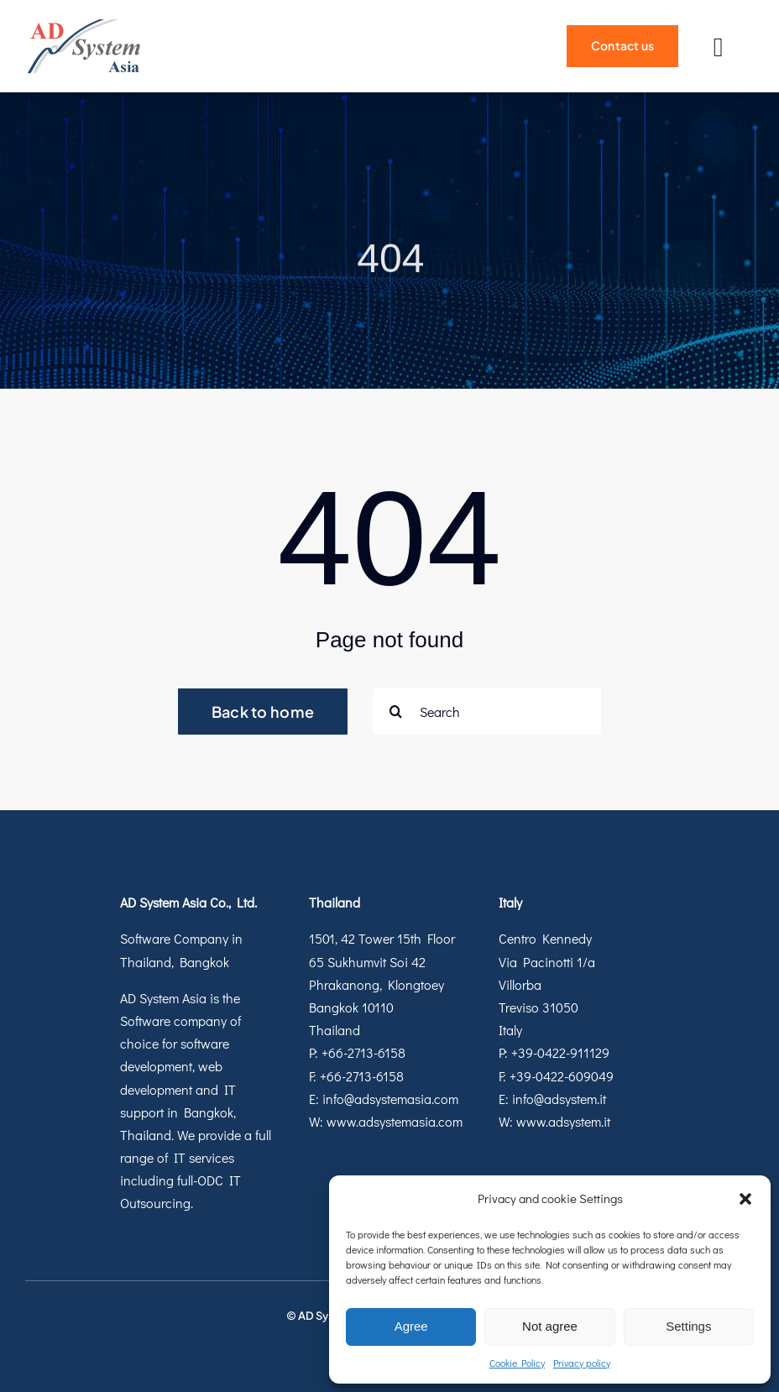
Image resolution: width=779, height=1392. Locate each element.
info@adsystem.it (559, 1098)
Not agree (550, 1326)
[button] (745, 1199)
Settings (688, 1326)
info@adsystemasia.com (390, 1098)
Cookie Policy (517, 1362)
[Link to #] (718, 47)
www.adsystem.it (563, 1121)
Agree (411, 1326)
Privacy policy (581, 1362)
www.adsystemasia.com (395, 1121)
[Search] (487, 711)
